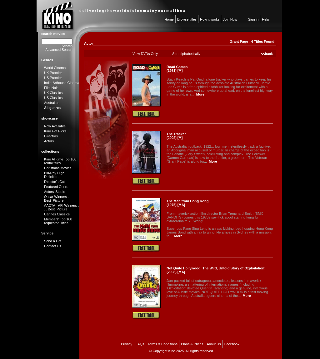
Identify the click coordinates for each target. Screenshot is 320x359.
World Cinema (55, 68)
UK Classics (53, 93)
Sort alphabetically (186, 54)
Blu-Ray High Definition (54, 175)
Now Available (55, 126)
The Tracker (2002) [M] (176, 136)
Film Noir (51, 88)
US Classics (53, 98)
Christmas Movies (57, 168)
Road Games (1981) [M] (177, 68)
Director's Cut (54, 182)
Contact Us (52, 246)
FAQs (140, 344)
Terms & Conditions (163, 344)
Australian (51, 103)
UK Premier (53, 73)
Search (67, 46)
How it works (209, 19)
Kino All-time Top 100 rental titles (60, 161)
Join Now (230, 19)
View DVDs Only (145, 54)
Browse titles (187, 19)
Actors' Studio (54, 192)
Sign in (253, 19)
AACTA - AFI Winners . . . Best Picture (61, 207)
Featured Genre (56, 187)
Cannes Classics (57, 214)
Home (168, 19)
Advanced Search (58, 50)
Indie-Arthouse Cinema (61, 83)
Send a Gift (52, 241)
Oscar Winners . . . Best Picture (58, 198)
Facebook (231, 344)
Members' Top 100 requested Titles (58, 221)
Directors (51, 136)
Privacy (126, 344)
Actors (49, 141)
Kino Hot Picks (55, 131)
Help (265, 19)
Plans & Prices (192, 344)
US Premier (53, 78)
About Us (214, 344)
